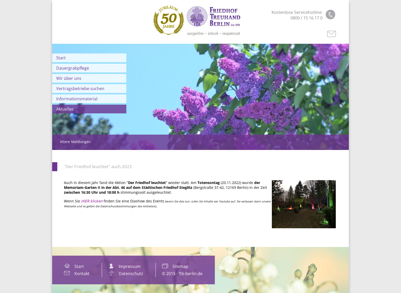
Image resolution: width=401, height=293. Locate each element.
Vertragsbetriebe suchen (80, 88)
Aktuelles (65, 109)
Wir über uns (68, 78)
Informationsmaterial (76, 99)
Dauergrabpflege (72, 68)
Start (61, 58)
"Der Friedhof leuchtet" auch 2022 (98, 166)
